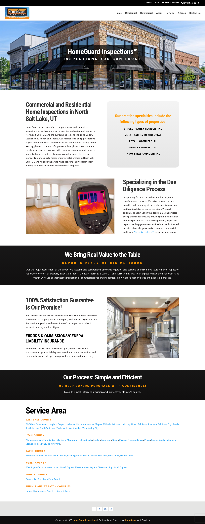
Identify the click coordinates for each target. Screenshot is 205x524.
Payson (123, 439)
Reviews (170, 13)
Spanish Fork (32, 443)
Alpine (29, 439)
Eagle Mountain (69, 439)
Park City (51, 490)
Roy (110, 467)
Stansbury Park (45, 479)
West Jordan (75, 428)
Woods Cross (126, 455)
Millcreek (117, 424)
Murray (126, 424)
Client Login (151, 3)
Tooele (57, 479)
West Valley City (90, 428)
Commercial (146, 13)
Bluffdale (30, 424)
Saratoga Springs (167, 439)
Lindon (96, 439)
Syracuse (102, 455)
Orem (115, 439)
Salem (154, 439)
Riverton (152, 424)
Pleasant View (82, 467)
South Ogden (120, 467)
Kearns (90, 424)
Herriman (81, 424)
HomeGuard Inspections (85, 520)
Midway (41, 490)
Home (119, 13)
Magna (98, 424)
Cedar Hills (54, 439)
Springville (45, 443)
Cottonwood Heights (46, 424)
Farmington (73, 455)
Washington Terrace (36, 467)
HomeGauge (130, 520)
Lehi (90, 439)
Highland (82, 439)
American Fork (40, 439)
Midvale (107, 424)
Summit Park (63, 490)
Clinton (62, 455)
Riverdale (102, 467)
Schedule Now (170, 3)
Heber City (31, 490)
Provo (147, 439)
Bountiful (30, 455)
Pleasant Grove (135, 439)
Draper (61, 424)
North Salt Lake (139, 424)
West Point (113, 455)
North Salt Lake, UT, (144, 232)
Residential (131, 13)
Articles (182, 13)
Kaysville (84, 455)
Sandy (176, 424)
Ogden (93, 467)
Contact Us (194, 13)
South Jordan (32, 428)
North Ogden (67, 467)
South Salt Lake (47, 428)
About (159, 13)
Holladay (70, 424)
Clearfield (53, 455)
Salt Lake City (165, 424)
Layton (93, 455)
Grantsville (31, 479)
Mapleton (106, 439)
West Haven (53, 467)
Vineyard (55, 443)
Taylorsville (62, 428)
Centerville (41, 455)
